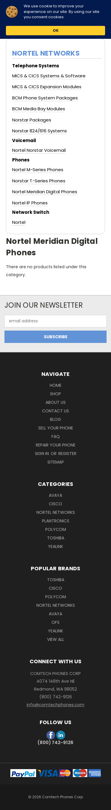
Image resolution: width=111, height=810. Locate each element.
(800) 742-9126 (55, 742)
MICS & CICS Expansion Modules (46, 87)
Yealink (55, 546)
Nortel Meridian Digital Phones (44, 192)
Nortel (18, 222)
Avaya (55, 495)
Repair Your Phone (55, 445)
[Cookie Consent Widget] (55, 19)
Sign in (42, 453)
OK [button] (56, 30)
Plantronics (55, 521)
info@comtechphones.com (55, 705)
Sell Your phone (55, 428)
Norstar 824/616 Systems (39, 131)
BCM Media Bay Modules (38, 109)
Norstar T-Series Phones (38, 181)
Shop (55, 394)
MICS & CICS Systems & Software (49, 76)
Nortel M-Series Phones (37, 169)
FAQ (56, 436)
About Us (56, 402)
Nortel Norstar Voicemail (39, 150)
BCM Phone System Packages (45, 98)
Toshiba (55, 538)
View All (55, 639)
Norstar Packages (31, 120)
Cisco (55, 504)
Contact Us (55, 411)
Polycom (55, 529)
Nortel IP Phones (30, 203)
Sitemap (55, 462)
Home (56, 385)
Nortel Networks (55, 512)
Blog (55, 419)
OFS (55, 622)
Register (67, 453)
